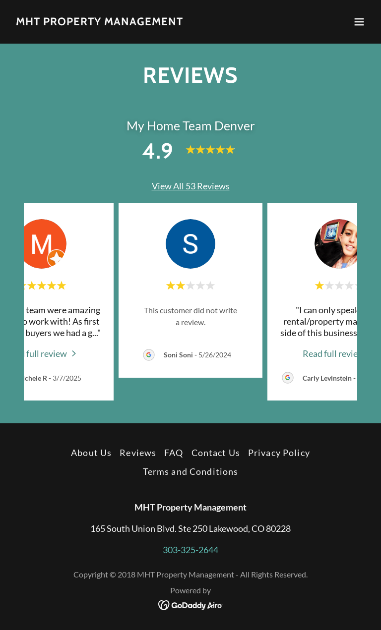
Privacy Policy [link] (279, 452)
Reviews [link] (138, 452)
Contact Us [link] (215, 452)
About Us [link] (91, 452)
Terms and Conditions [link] (191, 471)
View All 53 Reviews (191, 185)
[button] (359, 22)
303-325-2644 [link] (190, 549)
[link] (99, 21)
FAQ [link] (173, 452)
